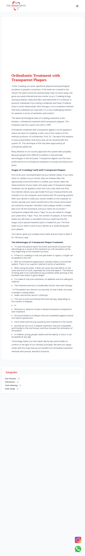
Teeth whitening (13, 385)
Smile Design (12, 389)
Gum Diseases (12, 378)
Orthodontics (12, 382)
